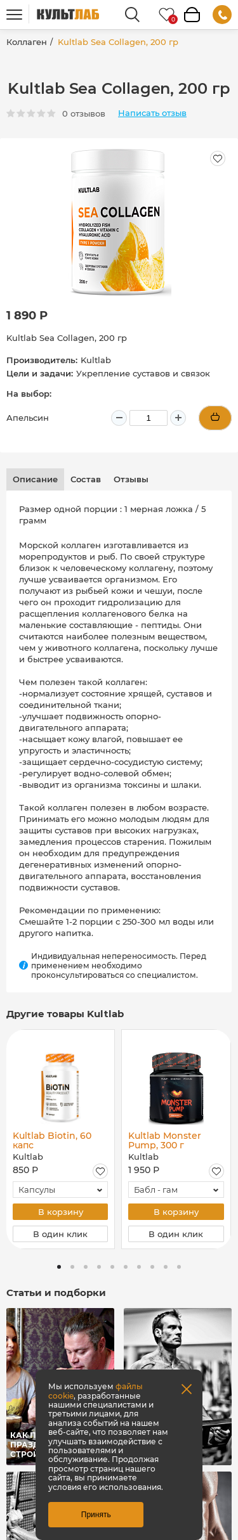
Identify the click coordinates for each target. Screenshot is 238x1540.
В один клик (60, 1234)
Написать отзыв (152, 113)
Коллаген (26, 42)
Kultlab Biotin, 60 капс (52, 1140)
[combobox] (60, 1189)
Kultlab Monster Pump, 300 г (164, 1140)
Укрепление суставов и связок (143, 373)
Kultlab (96, 360)
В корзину (60, 1212)
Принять (96, 1514)
